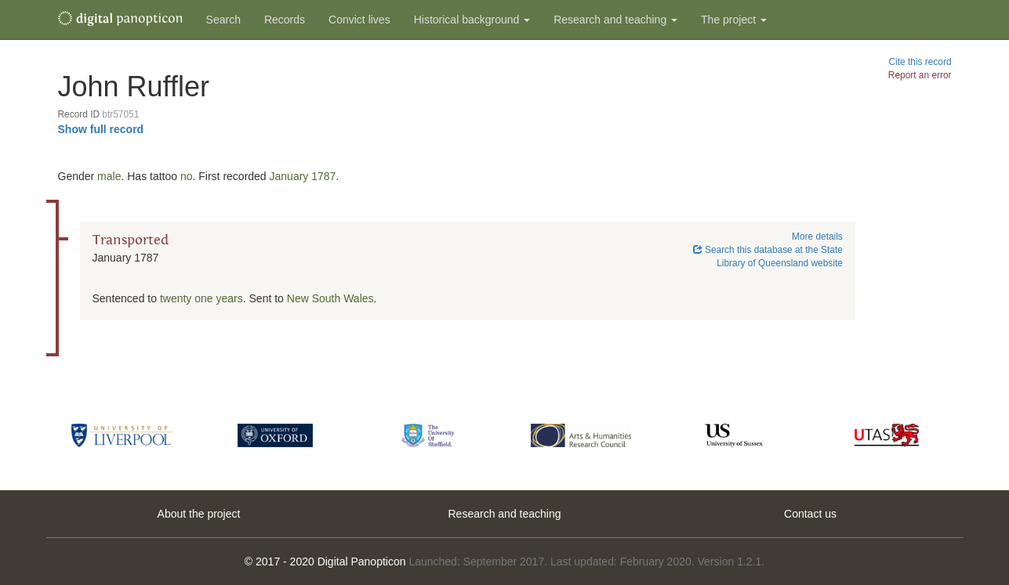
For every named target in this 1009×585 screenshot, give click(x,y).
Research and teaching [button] (615, 19)
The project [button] (734, 19)
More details (817, 236)
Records (284, 19)
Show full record (101, 129)
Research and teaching (504, 513)
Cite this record (920, 61)
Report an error (920, 75)
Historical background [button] (472, 19)
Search (223, 19)
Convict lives (359, 19)
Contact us (810, 513)
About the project (199, 513)
